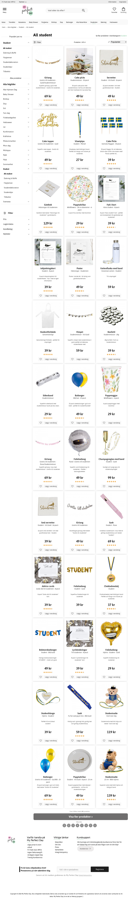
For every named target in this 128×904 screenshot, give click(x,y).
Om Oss (58, 845)
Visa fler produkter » (81, 816)
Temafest (12, 22)
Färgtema (44, 22)
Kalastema (22, 22)
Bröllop (54, 22)
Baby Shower (33, 22)
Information (112, 2)
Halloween (113, 22)
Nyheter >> (23, 2)
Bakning (103, 22)
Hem (3, 27)
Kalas (3, 22)
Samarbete (59, 850)
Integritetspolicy (61, 852)
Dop (61, 22)
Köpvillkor (59, 842)
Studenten (93, 22)
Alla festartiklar (81, 22)
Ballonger (69, 22)
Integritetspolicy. (85, 875)
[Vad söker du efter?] (67, 10)
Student (124, 36)
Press (57, 847)
